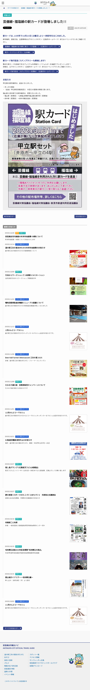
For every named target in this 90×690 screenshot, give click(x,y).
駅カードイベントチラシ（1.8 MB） (18, 52)
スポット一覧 (34, 655)
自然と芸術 (8, 660)
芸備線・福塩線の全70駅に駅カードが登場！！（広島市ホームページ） (31, 46)
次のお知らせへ (81, 216)
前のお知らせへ (9, 216)
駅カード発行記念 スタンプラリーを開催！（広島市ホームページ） (30, 71)
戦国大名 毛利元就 (11, 666)
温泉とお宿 (8, 672)
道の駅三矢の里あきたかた (14, 655)
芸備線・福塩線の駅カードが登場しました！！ (35, 8)
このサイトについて (11, 681)
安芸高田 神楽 (9, 669)
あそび (6, 657)
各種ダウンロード (36, 666)
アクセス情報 (34, 657)
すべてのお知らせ (13, 8)
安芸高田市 (23, 681)
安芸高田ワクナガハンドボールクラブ (43, 663)
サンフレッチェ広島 (37, 660)
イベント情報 (9, 674)
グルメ (6, 663)
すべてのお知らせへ (11, 628)
